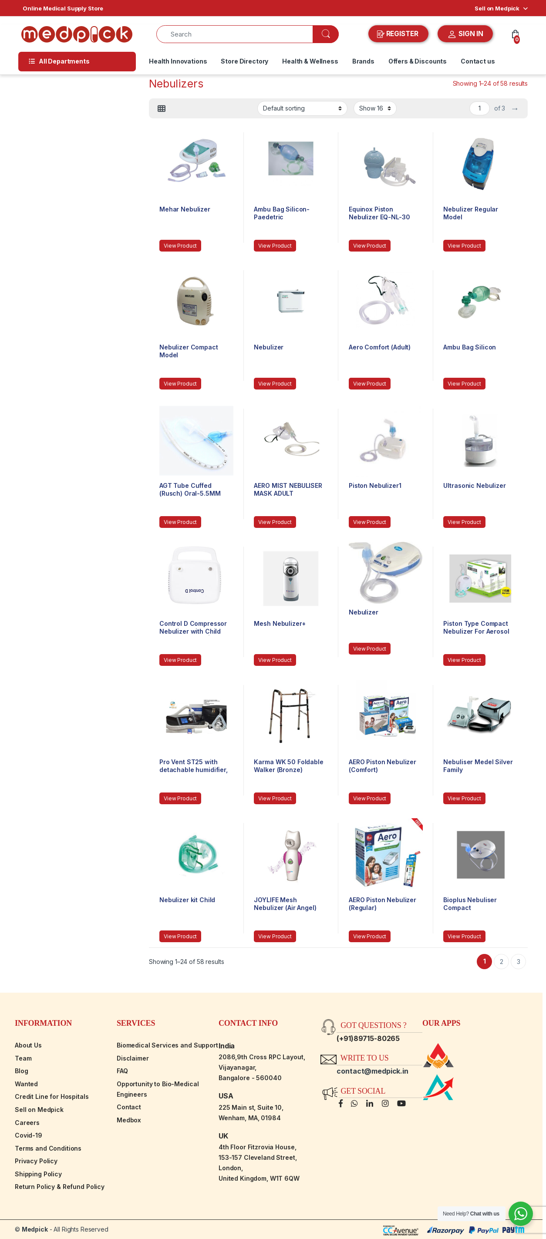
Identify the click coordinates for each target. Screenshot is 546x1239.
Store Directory (244, 61)
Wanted (26, 1084)
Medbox (129, 1120)
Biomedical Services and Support (167, 1045)
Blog (21, 1070)
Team (23, 1058)
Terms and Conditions (48, 1148)
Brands (363, 61)
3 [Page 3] (518, 961)
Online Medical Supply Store (63, 8)
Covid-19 (28, 1135)
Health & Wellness (310, 61)
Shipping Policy (38, 1174)
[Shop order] (302, 108)
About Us (28, 1045)
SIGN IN (465, 34)
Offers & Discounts (417, 61)
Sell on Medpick (497, 8)
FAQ (122, 1070)
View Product (180, 245)
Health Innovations (178, 61)
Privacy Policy (36, 1161)
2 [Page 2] (501, 961)
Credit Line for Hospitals (52, 1096)
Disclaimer (133, 1058)
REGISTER (398, 34)
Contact (129, 1107)
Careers (27, 1122)
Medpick (35, 1229)
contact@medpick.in (372, 1071)
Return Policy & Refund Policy (59, 1186)
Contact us (478, 61)
